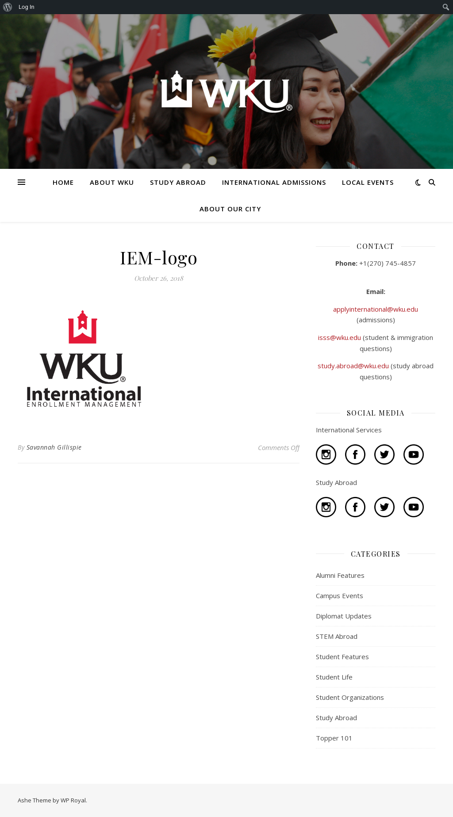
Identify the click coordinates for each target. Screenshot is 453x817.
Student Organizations (350, 697)
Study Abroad (336, 717)
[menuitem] (7, 7)
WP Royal (73, 800)
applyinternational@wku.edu (375, 309)
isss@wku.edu (340, 337)
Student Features (342, 656)
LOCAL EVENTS (368, 182)
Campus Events (339, 595)
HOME (63, 182)
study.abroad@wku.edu (354, 365)
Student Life (334, 676)
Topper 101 (334, 737)
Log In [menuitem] (27, 7)
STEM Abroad (336, 636)
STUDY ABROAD (178, 182)
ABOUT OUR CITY (230, 208)
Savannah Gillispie (54, 447)
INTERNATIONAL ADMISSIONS (274, 182)
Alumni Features (340, 575)
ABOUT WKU (112, 182)
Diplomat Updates (344, 615)
